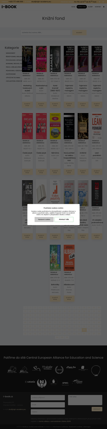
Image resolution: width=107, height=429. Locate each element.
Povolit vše (64, 219)
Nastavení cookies (44, 219)
